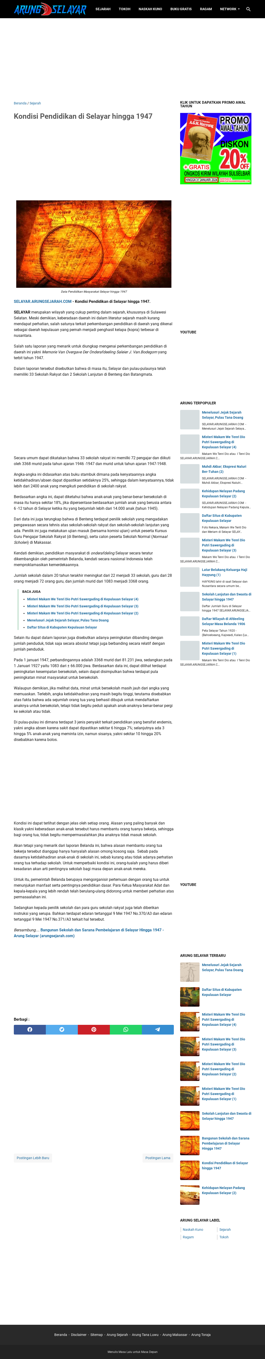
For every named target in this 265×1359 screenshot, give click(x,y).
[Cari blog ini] (248, 9)
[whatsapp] (126, 1030)
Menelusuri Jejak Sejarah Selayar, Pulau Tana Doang (68, 620)
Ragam (206, 9)
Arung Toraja (201, 1335)
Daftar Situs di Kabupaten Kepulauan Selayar (62, 627)
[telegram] (158, 1030)
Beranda (60, 1335)
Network (228, 9)
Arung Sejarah (117, 1335)
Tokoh (124, 9)
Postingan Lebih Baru (33, 1158)
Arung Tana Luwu (145, 1335)
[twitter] (62, 1030)
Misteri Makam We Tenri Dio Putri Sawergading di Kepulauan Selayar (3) (82, 606)
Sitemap (96, 1335)
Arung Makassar (174, 1335)
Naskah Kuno (150, 9)
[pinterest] (94, 1030)
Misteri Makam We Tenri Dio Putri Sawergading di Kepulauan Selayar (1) (223, 648)
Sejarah (103, 9)
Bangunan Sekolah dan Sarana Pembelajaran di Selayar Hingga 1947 (225, 1143)
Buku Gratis (181, 9)
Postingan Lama (157, 1158)
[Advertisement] (132, 59)
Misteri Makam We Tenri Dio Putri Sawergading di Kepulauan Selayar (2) (82, 613)
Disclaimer (79, 1335)
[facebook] (30, 1030)
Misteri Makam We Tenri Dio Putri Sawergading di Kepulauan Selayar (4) (82, 599)
